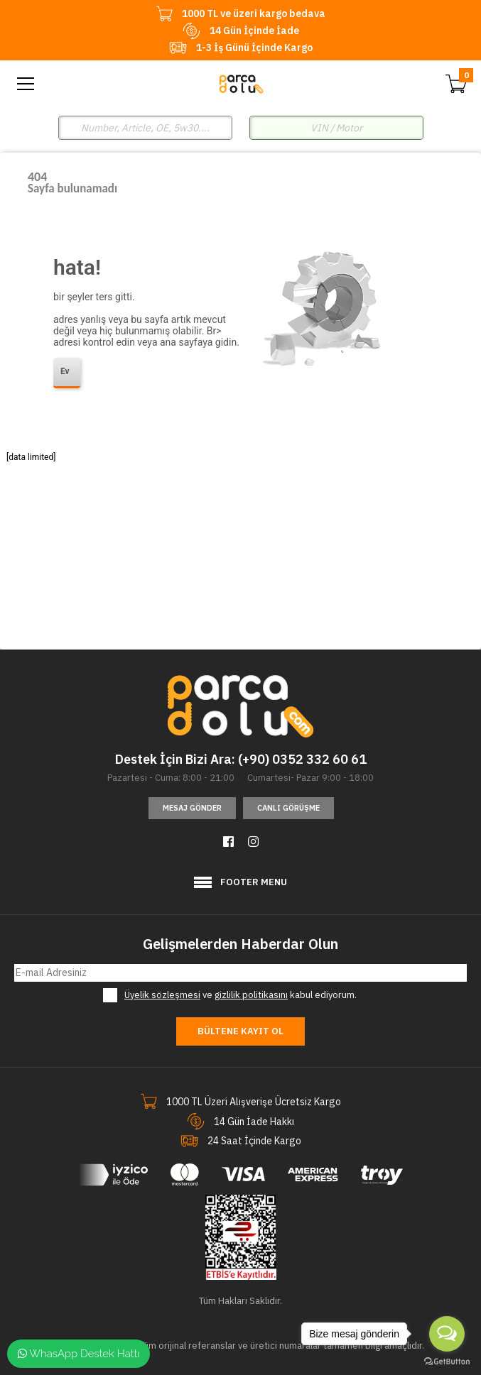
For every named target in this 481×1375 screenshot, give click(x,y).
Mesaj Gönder (192, 808)
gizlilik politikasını (251, 995)
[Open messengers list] (447, 1334)
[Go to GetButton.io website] (447, 1361)
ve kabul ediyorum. (240, 995)
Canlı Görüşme (288, 808)
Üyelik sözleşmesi (162, 995)
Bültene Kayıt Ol (240, 1031)
